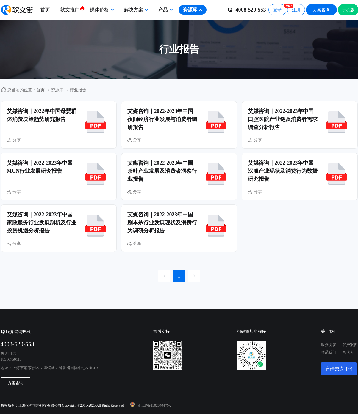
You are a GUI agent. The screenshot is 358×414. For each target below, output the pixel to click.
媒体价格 (102, 9)
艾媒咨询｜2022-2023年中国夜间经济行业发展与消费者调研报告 (162, 119)
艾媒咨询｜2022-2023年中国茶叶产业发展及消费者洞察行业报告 (162, 171)
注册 (293, 8)
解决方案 (136, 9)
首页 (45, 9)
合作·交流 (339, 369)
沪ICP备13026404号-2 (154, 405)
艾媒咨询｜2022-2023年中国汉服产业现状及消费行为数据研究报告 (283, 171)
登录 (277, 10)
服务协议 (328, 344)
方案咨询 (321, 10)
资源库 (192, 9)
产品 (165, 9)
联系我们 (328, 352)
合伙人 (348, 352)
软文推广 (72, 8)
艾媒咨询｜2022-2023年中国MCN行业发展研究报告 (40, 167)
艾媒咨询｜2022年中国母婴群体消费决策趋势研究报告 (41, 115)
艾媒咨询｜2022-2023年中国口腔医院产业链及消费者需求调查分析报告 (283, 119)
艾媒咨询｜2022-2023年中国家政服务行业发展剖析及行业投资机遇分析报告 (41, 223)
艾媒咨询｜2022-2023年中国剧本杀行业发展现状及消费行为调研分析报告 (162, 223)
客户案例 (350, 344)
